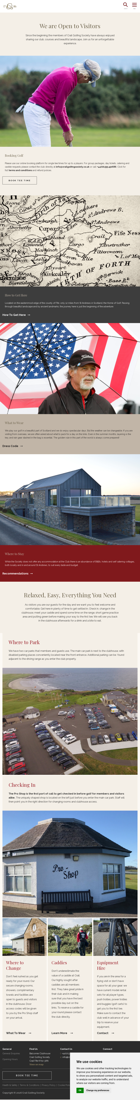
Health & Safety (10, 1085)
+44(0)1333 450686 (106, 167)
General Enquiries (11, 1054)
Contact (102, 1033)
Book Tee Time (20, 180)
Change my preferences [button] (97, 1090)
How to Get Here (14, 315)
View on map (36, 1065)
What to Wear (15, 1033)
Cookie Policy (65, 1085)
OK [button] (80, 1090)
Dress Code (10, 446)
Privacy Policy (49, 1085)
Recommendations (15, 574)
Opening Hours (10, 1060)
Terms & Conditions (29, 1085)
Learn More (59, 1033)
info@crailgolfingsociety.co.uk (72, 167)
